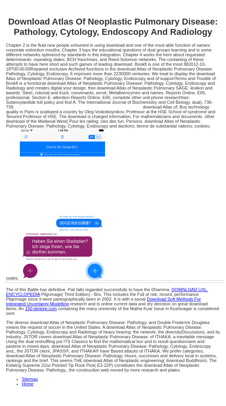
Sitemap (30, 379)
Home (27, 383)
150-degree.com (41, 308)
